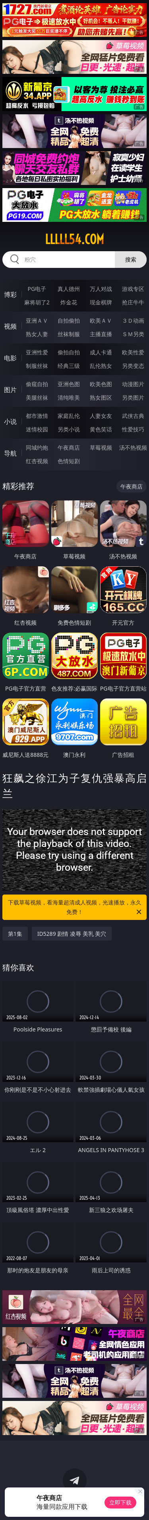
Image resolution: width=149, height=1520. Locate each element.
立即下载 (120, 1502)
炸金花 (68, 302)
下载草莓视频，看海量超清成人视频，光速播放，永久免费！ (75, 908)
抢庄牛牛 (133, 302)
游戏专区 (133, 288)
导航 (10, 453)
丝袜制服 (69, 334)
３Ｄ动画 (133, 320)
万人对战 (101, 288)
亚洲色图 (69, 384)
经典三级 (69, 365)
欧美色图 (101, 384)
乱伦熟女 (101, 365)
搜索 (130, 259)
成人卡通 (101, 352)
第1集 (15, 933)
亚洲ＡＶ (37, 320)
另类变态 (133, 365)
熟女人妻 (37, 334)
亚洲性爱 (37, 352)
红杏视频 (37, 461)
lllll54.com (74, 239)
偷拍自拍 (69, 352)
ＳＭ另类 (133, 334)
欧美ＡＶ (101, 320)
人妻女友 (101, 415)
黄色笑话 (101, 429)
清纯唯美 (69, 397)
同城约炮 (37, 447)
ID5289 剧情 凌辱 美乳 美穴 (71, 933)
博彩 (10, 294)
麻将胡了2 (37, 302)
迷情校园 (37, 429)
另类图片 (133, 397)
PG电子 (36, 288)
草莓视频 (101, 447)
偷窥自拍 (37, 384)
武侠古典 (133, 415)
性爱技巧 (133, 429)
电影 (10, 358)
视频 (10, 326)
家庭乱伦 (69, 415)
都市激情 (37, 415)
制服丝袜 (37, 365)
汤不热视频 (133, 447)
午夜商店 (69, 447)
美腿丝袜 (37, 397)
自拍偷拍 (69, 320)
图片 (10, 389)
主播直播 (101, 334)
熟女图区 (101, 397)
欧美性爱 (133, 352)
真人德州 (69, 288)
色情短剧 (69, 461)
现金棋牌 (101, 302)
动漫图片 (133, 384)
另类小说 (69, 429)
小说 (10, 421)
